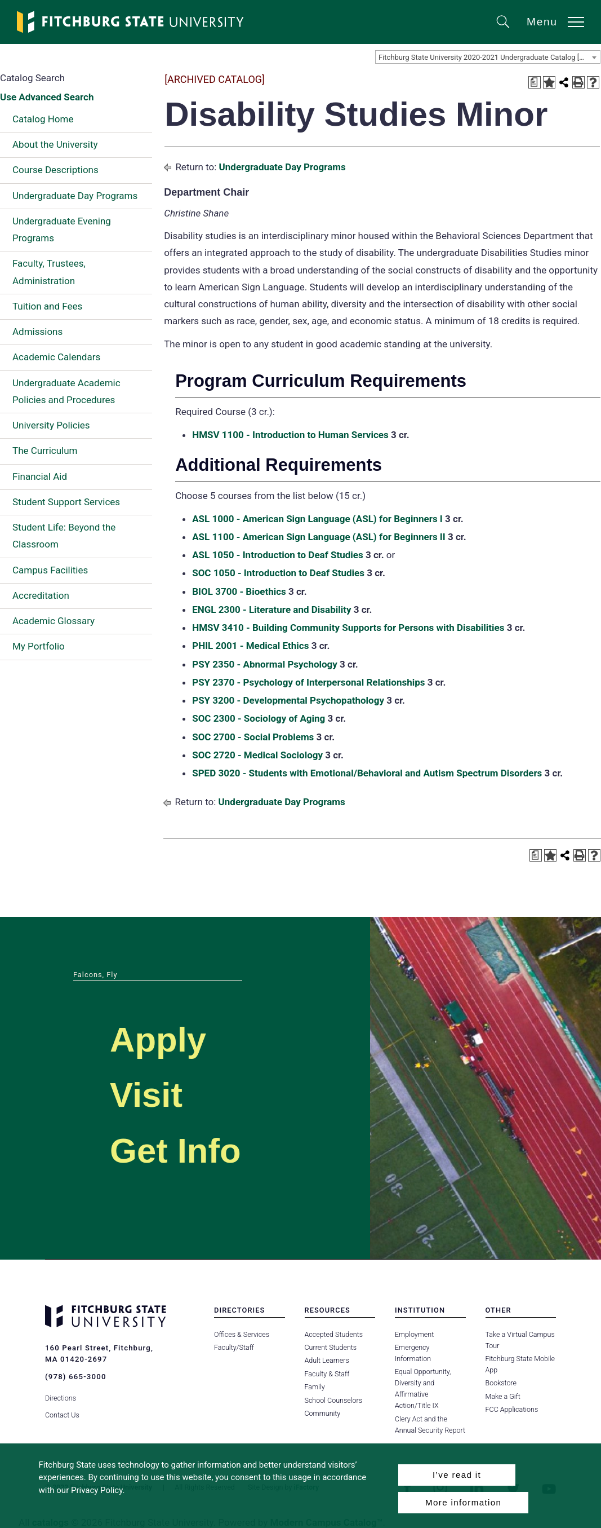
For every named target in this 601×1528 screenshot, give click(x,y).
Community (323, 1413)
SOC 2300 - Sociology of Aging (258, 718)
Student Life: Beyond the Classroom (63, 536)
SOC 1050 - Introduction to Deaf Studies (278, 572)
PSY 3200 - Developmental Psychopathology (288, 700)
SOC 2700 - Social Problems (253, 737)
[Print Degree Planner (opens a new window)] (534, 82)
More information (463, 1502)
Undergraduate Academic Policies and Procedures (66, 391)
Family (315, 1387)
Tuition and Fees (47, 306)
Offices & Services (241, 1334)
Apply (161, 1038)
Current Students (331, 1347)
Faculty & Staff (327, 1374)
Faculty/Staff (234, 1347)
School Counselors (333, 1400)
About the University (55, 144)
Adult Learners (327, 1360)
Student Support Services (66, 501)
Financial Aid (39, 476)
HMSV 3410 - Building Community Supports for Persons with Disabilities (348, 627)
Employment (414, 1334)
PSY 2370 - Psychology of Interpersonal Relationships (308, 682)
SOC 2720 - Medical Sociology (257, 755)
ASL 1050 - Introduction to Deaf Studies (277, 554)
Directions (60, 1396)
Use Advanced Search (47, 97)
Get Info (180, 1150)
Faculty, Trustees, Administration (49, 272)
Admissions (37, 331)
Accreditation (40, 595)
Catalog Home (42, 119)
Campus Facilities (50, 570)
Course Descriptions (55, 169)
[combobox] (487, 57)
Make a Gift (503, 1396)
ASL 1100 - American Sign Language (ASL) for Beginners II (319, 536)
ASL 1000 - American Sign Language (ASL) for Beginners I (317, 518)
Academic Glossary (53, 620)
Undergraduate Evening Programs (61, 229)
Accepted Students (334, 1334)
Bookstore (501, 1383)
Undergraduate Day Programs (74, 195)
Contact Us (62, 1413)
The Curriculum (45, 450)
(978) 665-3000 (75, 1376)
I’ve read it (457, 1475)
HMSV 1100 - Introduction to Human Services (290, 434)
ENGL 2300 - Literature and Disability (271, 609)
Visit (148, 1094)
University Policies (51, 425)
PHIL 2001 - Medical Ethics (250, 645)
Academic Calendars (56, 357)
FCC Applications (512, 1409)
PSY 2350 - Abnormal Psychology (264, 664)
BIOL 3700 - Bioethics (239, 591)
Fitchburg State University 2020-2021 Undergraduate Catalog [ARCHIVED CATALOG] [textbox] (489, 57)
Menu (542, 22)
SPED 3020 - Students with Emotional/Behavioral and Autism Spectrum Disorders (367, 773)
